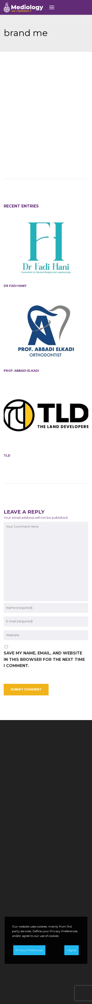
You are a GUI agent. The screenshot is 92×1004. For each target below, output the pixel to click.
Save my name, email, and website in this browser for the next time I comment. (44, 622)
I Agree (71, 950)
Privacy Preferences (29, 950)
